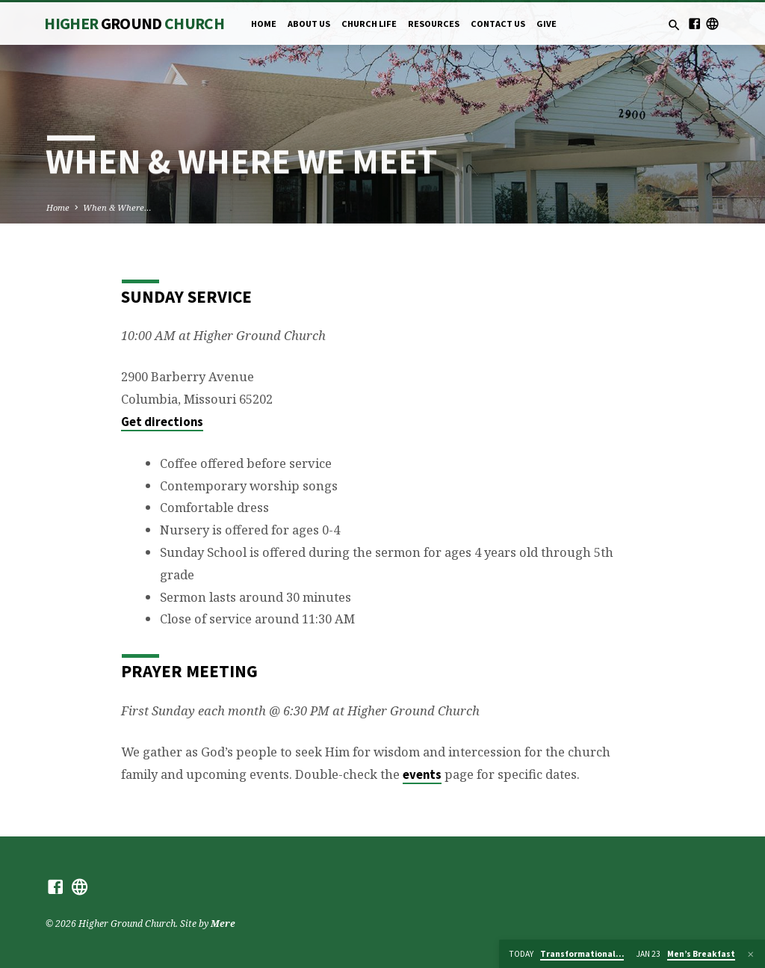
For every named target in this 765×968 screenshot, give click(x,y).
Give (546, 23)
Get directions (162, 422)
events (422, 775)
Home (263, 23)
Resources (433, 23)
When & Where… (117, 207)
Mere (223, 923)
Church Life (369, 23)
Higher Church (134, 23)
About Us (309, 23)
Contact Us (498, 23)
